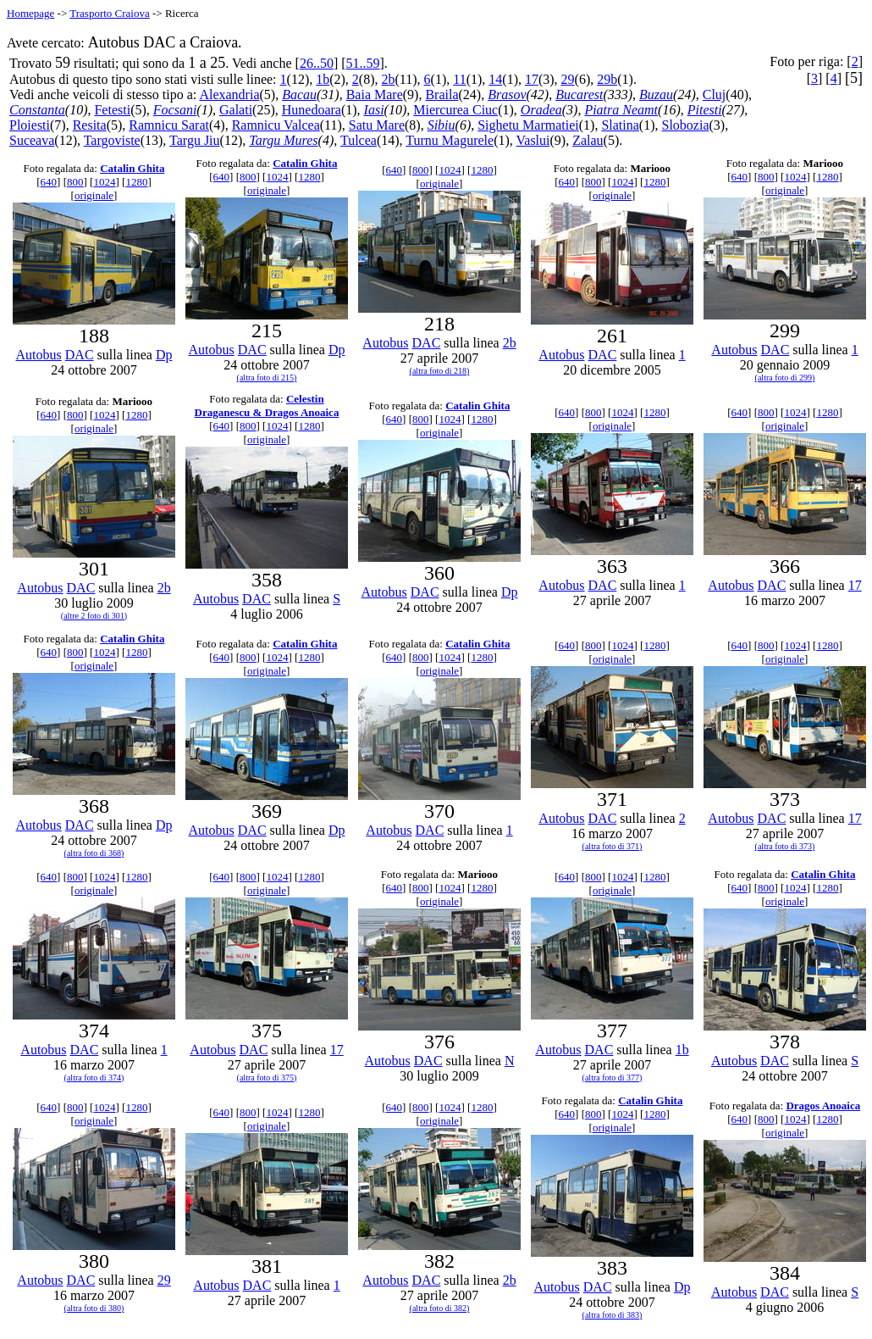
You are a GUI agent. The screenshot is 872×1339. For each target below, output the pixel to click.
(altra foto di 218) (440, 370)
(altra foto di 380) (94, 1308)
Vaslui (533, 140)
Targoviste (112, 140)
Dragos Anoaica (823, 1105)
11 (459, 79)
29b (607, 79)
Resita (90, 125)
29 (568, 79)
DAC (79, 354)
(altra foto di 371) (612, 846)
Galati (235, 110)
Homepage (30, 13)
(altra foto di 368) (94, 853)
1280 (136, 181)
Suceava (31, 140)
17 (531, 79)
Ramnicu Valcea (276, 125)
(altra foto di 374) (94, 1077)
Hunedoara (311, 110)
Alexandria (229, 94)
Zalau (587, 140)
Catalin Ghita (132, 168)
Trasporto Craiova (109, 13)
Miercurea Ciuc (455, 110)
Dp (164, 354)
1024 (104, 181)
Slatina (619, 125)
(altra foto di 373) (785, 846)
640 (49, 181)
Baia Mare (374, 94)
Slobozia (685, 125)
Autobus (39, 354)
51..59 (363, 63)
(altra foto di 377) (612, 1077)
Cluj (714, 94)
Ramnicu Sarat (169, 125)
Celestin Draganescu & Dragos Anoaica (267, 405)
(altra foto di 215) (267, 377)
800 (75, 181)
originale (94, 195)
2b (388, 79)
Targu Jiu (194, 140)
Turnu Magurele (450, 140)
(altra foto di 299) (785, 377)
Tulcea (358, 140)
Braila (441, 94)
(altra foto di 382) (440, 1308)
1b (322, 79)
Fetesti (112, 110)
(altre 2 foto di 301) (94, 615)
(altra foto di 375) (267, 1077)
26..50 (317, 63)
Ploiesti (29, 125)
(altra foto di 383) (612, 1315)
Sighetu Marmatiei (528, 125)
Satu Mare (377, 125)
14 (495, 79)
